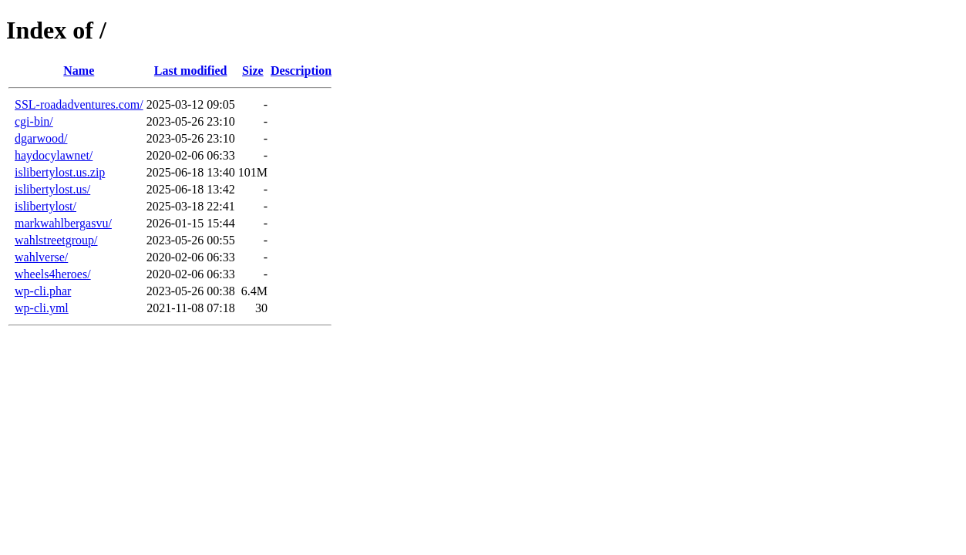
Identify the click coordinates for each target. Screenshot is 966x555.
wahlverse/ (41, 257)
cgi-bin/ (34, 121)
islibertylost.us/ (52, 189)
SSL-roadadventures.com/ (79, 104)
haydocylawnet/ (54, 155)
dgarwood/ (41, 138)
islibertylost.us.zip (60, 172)
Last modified (190, 70)
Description (301, 70)
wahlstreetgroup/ (56, 240)
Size (253, 70)
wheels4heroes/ (53, 274)
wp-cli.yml (42, 307)
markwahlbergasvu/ (63, 223)
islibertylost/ (45, 206)
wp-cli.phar (43, 291)
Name (78, 70)
